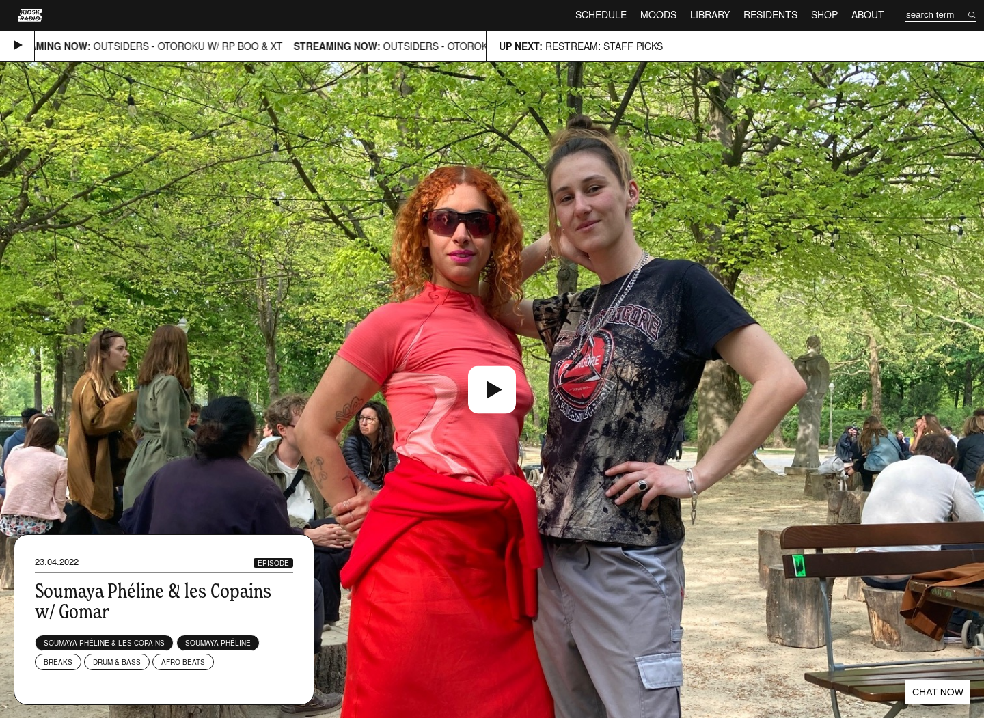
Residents (770, 14)
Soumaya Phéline (218, 643)
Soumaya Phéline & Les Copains (104, 643)
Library (710, 14)
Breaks (58, 662)
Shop (824, 14)
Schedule (601, 14)
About (867, 14)
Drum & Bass (117, 662)
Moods (658, 14)
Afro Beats (183, 662)
